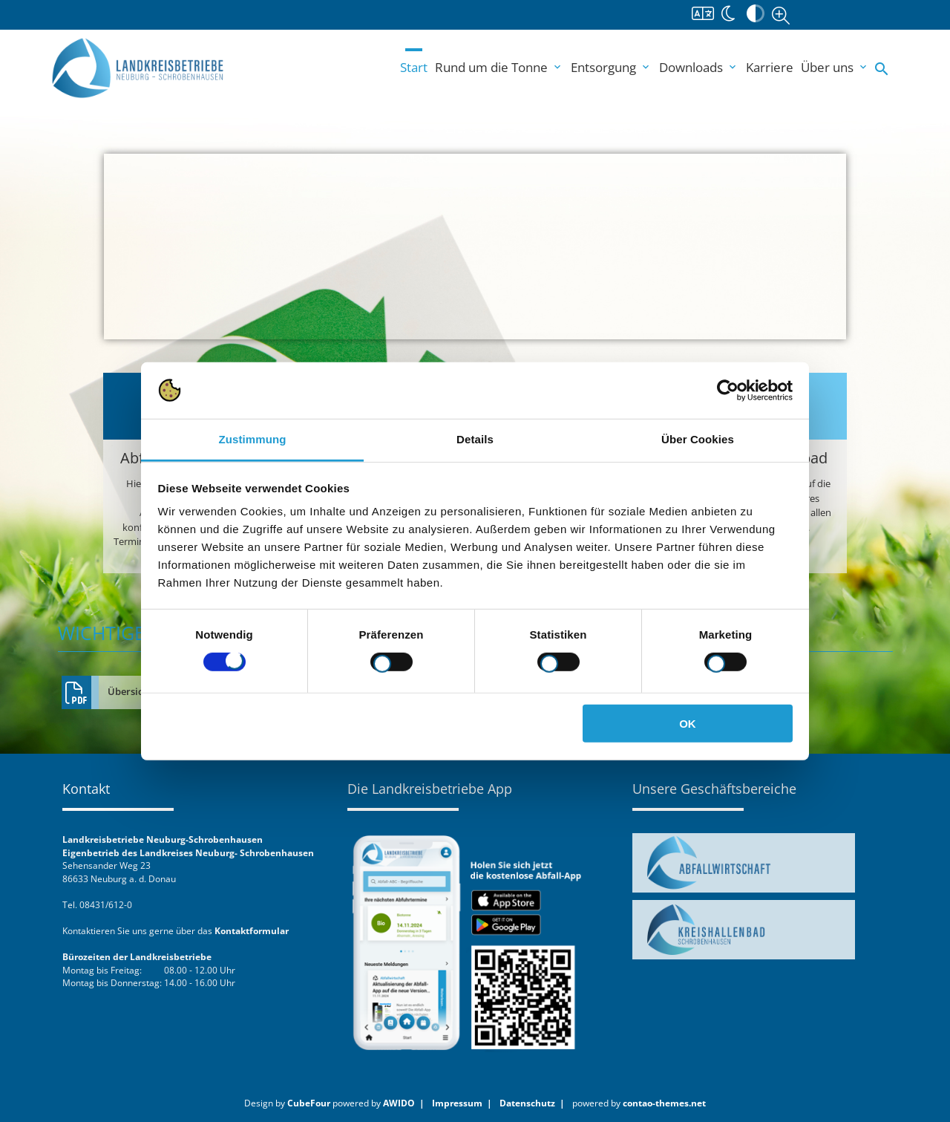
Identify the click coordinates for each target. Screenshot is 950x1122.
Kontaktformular (251, 930)
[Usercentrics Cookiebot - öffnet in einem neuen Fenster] (728, 390)
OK (687, 723)
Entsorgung (611, 66)
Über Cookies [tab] (697, 439)
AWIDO (399, 1103)
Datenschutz (527, 1103)
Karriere (769, 67)
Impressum (457, 1103)
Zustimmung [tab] (252, 439)
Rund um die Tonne (499, 66)
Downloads (698, 66)
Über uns (835, 66)
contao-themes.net (664, 1103)
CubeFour (308, 1103)
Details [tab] (475, 439)
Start (414, 67)
